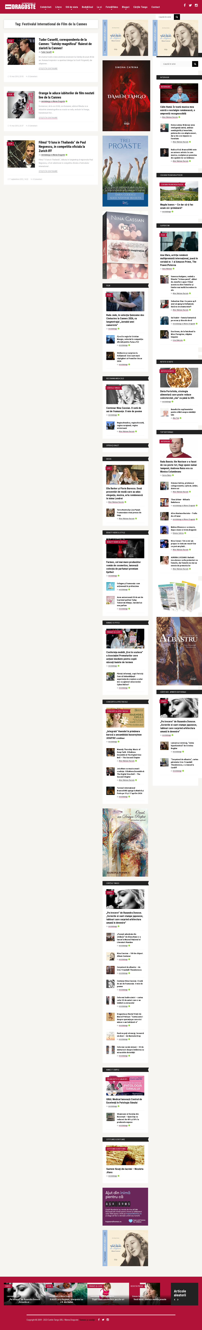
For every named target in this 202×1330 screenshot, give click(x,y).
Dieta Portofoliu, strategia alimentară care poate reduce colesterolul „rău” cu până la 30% (177, 394)
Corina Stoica (166, 475)
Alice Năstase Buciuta (126, 431)
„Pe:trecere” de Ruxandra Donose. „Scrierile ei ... (25, 1300)
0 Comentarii (32, 76)
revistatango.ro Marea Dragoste (53, 101)
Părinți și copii (113, 632)
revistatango (112, 329)
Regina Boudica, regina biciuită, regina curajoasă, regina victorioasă (130, 425)
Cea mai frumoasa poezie (172, 184)
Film (10, 41)
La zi (99, 8)
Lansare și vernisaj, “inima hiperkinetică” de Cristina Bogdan (182, 745)
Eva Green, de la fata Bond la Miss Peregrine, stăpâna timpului (183, 334)
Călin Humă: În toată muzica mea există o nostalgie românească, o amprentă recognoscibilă (177, 110)
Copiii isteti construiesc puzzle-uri (108, 1299)
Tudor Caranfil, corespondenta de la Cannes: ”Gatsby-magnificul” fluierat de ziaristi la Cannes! (65, 44)
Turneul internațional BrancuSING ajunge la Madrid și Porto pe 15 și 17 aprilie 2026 (130, 790)
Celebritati (45, 8)
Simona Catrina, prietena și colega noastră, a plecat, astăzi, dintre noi (184, 486)
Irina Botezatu (178, 340)
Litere (58, 8)
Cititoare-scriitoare (116, 1149)
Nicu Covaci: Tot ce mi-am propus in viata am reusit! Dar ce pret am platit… (183, 543)
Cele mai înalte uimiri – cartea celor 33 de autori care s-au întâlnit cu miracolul (130, 1000)
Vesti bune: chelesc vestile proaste (150, 1299)
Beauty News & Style (116, 542)
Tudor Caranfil (46, 52)
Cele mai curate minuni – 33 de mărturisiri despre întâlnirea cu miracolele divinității (130, 1050)
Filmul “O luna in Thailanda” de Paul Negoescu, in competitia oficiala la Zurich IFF (62, 146)
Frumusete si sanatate (117, 1079)
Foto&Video (112, 8)
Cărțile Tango (140, 7)
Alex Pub (176, 418)
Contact (155, 7)
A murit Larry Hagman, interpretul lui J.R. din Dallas (66, 1300)
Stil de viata (72, 8)
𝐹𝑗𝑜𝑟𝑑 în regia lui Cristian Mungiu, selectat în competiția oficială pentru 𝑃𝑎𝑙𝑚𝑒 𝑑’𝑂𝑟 (130, 339)
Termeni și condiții (87, 1320)
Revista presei (137, 1286)
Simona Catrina (178, 533)
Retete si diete (167, 371)
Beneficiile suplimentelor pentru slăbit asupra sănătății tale (183, 412)
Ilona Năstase (167, 269)
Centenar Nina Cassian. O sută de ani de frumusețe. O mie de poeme (130, 984)
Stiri (49, 1286)
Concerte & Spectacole (117, 711)
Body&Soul (87, 8)
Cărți (109, 892)
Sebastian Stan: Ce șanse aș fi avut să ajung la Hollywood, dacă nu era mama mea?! (183, 304)
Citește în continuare (48, 68)
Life (108, 468)
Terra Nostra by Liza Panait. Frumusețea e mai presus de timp (129, 512)
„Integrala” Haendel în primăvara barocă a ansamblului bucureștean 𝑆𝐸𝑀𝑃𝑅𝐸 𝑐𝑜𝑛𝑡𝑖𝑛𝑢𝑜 (124, 734)
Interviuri (165, 87)
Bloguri (125, 8)
